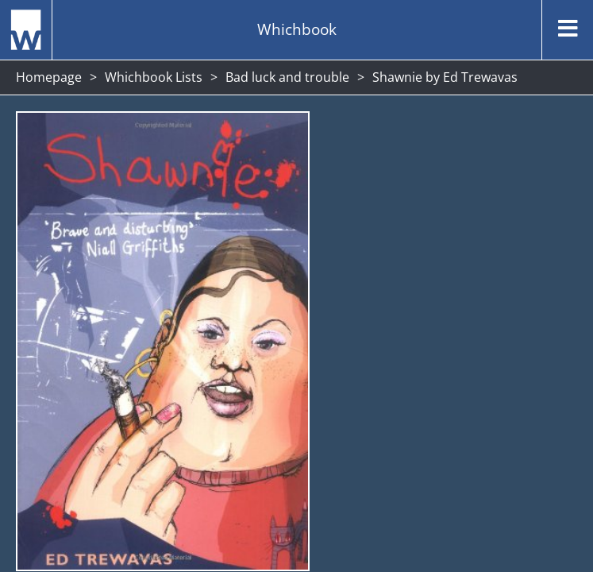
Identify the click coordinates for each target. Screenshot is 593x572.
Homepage (49, 77)
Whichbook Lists (153, 77)
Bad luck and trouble (287, 77)
